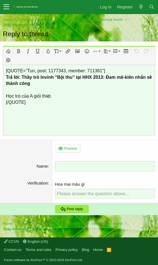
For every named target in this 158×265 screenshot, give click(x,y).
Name (42, 166)
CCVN (11, 241)
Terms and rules (38, 250)
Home (98, 250)
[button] (6, 7)
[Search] (151, 7)
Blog (85, 250)
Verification (37, 183)
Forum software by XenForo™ (43, 260)
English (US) (35, 241)
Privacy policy (67, 250)
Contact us (12, 250)
